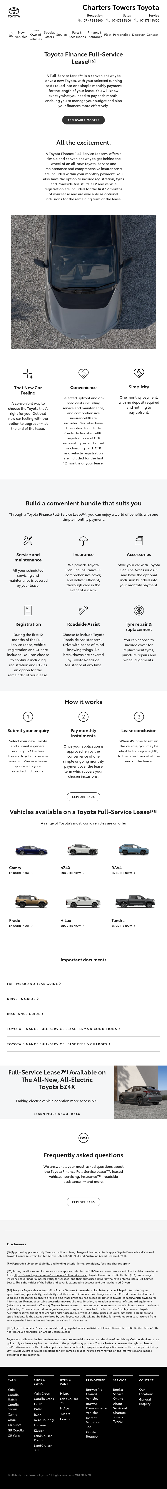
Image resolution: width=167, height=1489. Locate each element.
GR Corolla (16, 1430)
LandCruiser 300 (43, 1447)
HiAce (64, 1408)
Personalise (121, 34)
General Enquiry (145, 1401)
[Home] (11, 34)
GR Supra (15, 1425)
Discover (138, 34)
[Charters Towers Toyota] (14, 12)
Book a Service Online (118, 1394)
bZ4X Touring (44, 1420)
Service (61, 34)
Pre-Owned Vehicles (36, 34)
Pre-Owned (95, 1380)
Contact (152, 34)
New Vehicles (21, 34)
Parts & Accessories (77, 34)
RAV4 (38, 1409)
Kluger (39, 1430)
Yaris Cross (42, 1393)
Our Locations (146, 1391)
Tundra (65, 1413)
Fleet (108, 34)
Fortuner (40, 1425)
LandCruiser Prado (43, 1437)
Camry (12, 1414)
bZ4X (38, 1414)
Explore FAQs (83, 797)
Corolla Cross (44, 1398)
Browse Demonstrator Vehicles (96, 1408)
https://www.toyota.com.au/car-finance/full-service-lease (50, 1275)
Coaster (66, 1419)
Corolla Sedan (13, 1406)
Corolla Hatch (13, 1396)
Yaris (11, 1389)
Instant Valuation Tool (93, 1422)
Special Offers (49, 34)
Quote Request (92, 1434)
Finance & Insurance (95, 34)
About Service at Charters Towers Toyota (120, 1412)
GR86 (12, 1419)
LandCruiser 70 (69, 1400)
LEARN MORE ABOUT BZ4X (57, 1114)
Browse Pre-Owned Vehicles (95, 1394)
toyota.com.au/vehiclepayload (132, 1297)
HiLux (64, 1393)
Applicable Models (83, 120)
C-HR (38, 1404)
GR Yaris (14, 1435)
